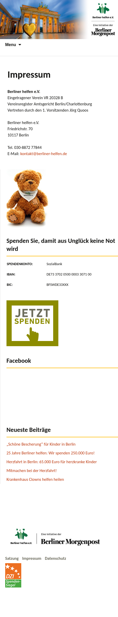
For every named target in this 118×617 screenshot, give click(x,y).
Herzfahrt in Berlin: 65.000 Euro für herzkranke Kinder (51, 461)
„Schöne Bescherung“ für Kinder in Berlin (40, 444)
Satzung (12, 558)
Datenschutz (55, 558)
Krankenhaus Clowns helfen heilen (35, 479)
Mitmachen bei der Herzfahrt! (31, 470)
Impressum (32, 558)
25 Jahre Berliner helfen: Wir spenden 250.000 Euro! (50, 453)
